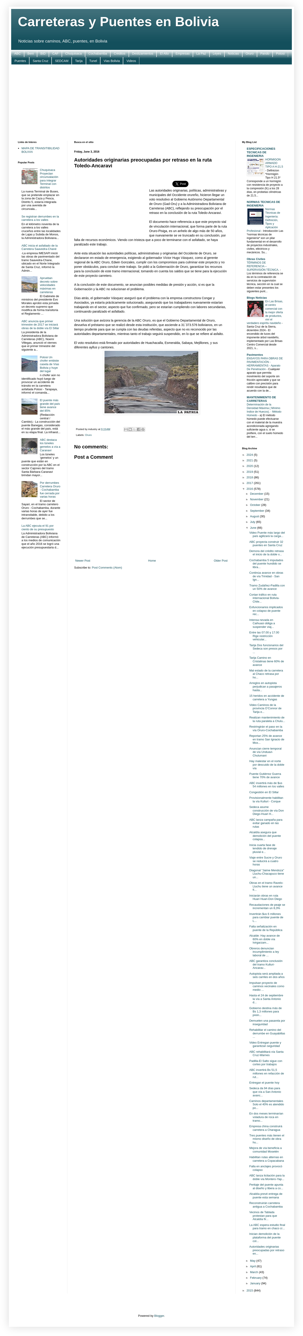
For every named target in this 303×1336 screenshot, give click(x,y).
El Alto (164, 53)
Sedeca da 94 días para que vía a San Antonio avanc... (265, 1092)
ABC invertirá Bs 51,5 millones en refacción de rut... (266, 1073)
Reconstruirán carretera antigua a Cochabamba (265, 1204)
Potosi (280, 53)
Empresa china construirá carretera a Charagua (265, 1128)
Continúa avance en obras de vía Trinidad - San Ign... (266, 576)
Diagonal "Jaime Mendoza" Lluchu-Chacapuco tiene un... (266, 874)
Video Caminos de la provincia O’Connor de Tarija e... (265, 708)
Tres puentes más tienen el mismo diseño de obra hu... (266, 1139)
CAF (55, 53)
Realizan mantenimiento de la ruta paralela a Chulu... (267, 719)
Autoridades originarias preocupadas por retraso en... (266, 1250)
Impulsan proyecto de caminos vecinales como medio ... (266, 986)
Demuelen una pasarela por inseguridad (267, 1022)
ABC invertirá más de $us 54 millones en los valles (266, 784)
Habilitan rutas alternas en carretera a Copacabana (266, 1158)
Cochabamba (97, 53)
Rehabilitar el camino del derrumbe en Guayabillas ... (267, 1033)
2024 (250, 454)
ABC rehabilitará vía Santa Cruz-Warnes (266, 1053)
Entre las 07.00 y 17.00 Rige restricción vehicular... (264, 636)
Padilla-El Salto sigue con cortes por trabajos (265, 1062)
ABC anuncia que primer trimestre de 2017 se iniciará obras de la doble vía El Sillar (40, 325)
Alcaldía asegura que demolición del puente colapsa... (265, 836)
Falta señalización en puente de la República (265, 928)
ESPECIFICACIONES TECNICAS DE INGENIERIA (261, 152)
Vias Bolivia (112, 61)
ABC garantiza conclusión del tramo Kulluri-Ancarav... (265, 964)
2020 (250, 466)
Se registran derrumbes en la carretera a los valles (40, 218)
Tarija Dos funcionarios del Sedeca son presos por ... (266, 648)
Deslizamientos (142, 53)
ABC (17, 53)
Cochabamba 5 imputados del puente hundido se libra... (266, 563)
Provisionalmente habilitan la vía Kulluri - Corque (266, 799)
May (253, 1260)
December (257, 493)
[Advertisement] (151, 102)
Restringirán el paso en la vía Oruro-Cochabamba (266, 728)
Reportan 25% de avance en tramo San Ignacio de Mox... (266, 739)
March (254, 1272)
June (253, 527)
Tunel (93, 61)
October (255, 505)
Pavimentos (255, 354)
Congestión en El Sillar (264, 792)
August (255, 516)
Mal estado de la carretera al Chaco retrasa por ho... (266, 674)
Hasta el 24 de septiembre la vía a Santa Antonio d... (266, 999)
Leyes (217, 53)
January (255, 1283)
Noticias (233, 53)
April (253, 1266)
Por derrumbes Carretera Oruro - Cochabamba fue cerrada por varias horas (50, 489)
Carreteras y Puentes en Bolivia (118, 21)
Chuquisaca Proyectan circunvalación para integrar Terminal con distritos (49, 178)
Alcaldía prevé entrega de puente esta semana (265, 1195)
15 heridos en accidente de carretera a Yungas (266, 697)
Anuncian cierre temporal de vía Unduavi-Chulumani (265, 752)
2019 (250, 471)
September (257, 510)
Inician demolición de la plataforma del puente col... (265, 1237)
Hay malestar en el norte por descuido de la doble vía (266, 764)
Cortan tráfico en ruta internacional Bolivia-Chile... (264, 598)
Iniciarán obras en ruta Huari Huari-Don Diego (265, 897)
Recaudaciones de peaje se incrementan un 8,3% (267, 906)
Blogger (159, 1315)
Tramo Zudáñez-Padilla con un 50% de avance (267, 587)
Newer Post (82, 560)
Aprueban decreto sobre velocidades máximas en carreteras (49, 285)
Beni (30, 53)
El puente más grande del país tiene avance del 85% (50, 405)
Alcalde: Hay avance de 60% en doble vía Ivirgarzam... (264, 939)
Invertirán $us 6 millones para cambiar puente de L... (266, 917)
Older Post (221, 560)
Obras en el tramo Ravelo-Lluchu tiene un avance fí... (266, 886)
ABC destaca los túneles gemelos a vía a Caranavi (50, 445)
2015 (250, 1290)
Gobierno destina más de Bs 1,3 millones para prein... (265, 1011)
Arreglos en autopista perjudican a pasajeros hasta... (265, 686)
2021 (250, 460)
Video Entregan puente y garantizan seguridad (265, 1044)
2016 (250, 488)
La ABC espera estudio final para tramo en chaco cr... (267, 1226)
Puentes (20, 61)
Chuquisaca (73, 53)
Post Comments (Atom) (107, 567)
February (256, 1277)
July (253, 522)
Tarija (78, 61)
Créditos (119, 53)
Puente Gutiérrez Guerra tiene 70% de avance (265, 775)
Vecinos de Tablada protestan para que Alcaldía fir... (263, 1215)
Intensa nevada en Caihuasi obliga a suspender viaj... (262, 623)
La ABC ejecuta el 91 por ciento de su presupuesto (37, 527)
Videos (131, 61)
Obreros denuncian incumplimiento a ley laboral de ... (264, 952)
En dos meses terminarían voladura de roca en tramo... (266, 1117)
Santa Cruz (40, 61)
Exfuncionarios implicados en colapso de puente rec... (266, 610)
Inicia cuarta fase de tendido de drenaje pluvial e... (263, 848)
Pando (264, 53)
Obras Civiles (256, 259)
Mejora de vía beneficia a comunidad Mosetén (265, 1149)
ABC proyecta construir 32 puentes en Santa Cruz (266, 543)
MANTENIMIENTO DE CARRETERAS (261, 399)
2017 (250, 483)
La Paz (201, 53)
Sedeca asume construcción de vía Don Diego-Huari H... (266, 810)
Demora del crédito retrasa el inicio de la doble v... (266, 552)
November (257, 499)
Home (152, 560)
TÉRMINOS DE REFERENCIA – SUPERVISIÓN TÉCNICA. (263, 266)
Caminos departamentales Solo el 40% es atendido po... (266, 1104)
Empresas (183, 53)
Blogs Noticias (257, 297)
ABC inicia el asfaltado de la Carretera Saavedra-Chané (39, 247)
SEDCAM (61, 61)
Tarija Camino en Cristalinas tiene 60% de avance (266, 661)
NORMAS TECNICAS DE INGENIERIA (263, 203)
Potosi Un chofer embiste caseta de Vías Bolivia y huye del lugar (49, 364)
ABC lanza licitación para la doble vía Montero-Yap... (266, 1177)
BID (43, 53)
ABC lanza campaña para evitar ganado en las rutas (265, 823)
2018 (250, 477)
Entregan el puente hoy (264, 1082)
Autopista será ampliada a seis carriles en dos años (266, 975)
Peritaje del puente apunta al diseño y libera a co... (266, 1186)
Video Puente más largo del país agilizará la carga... (267, 534)
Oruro (250, 53)
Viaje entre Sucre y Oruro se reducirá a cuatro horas (265, 861)
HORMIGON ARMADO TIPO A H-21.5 (274, 163)
